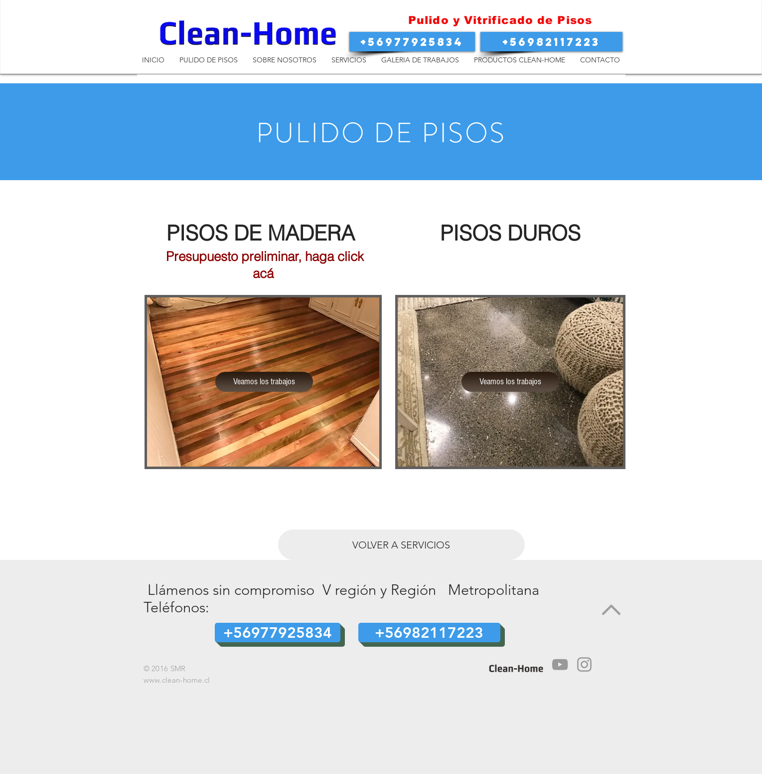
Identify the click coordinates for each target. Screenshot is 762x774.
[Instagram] (584, 664)
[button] (412, 41)
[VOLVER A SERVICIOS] (401, 544)
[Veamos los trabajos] (264, 382)
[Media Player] (560, 664)
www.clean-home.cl (177, 680)
